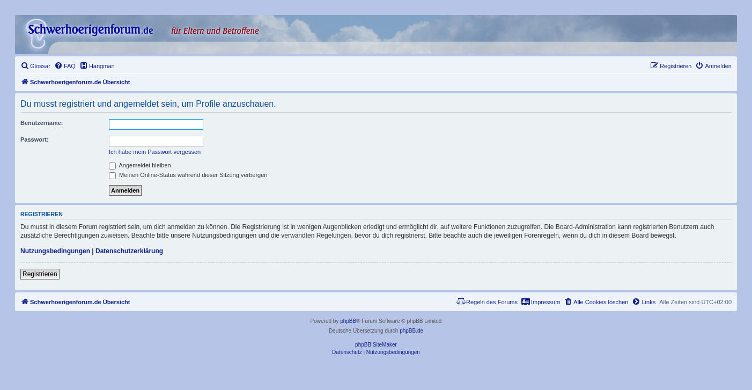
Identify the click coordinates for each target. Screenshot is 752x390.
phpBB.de (411, 331)
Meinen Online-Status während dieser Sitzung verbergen (188, 175)
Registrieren (40, 274)
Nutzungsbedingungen (55, 251)
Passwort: (34, 139)
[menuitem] (35, 66)
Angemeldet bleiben (140, 165)
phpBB (348, 321)
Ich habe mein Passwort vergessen (155, 152)
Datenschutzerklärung (129, 251)
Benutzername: (41, 123)
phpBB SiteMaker (376, 345)
